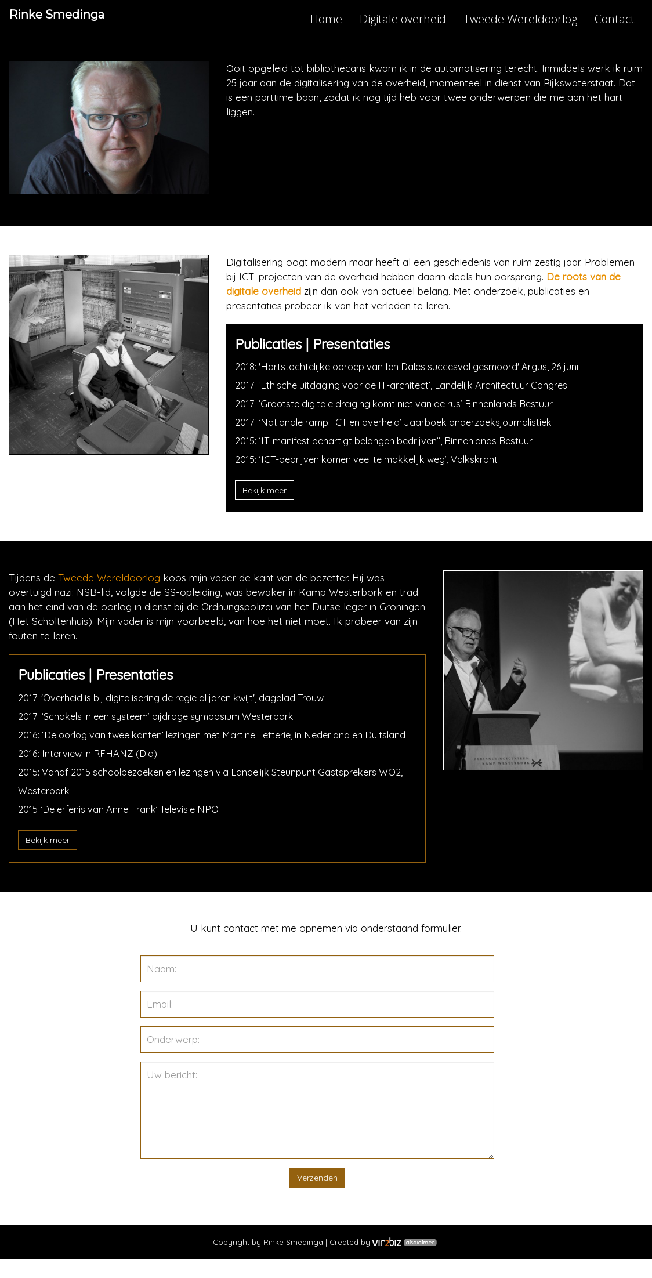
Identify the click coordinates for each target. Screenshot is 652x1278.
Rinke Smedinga (80, 20)
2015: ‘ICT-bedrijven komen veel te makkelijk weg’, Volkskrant (375, 459)
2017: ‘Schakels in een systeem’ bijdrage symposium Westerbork (163, 716)
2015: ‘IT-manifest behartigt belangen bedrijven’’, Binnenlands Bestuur (390, 441)
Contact (615, 19)
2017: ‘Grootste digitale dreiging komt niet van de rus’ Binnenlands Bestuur (401, 403)
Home (326, 19)
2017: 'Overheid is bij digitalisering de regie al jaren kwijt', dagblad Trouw (179, 698)
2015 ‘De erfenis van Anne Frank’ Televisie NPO (124, 827)
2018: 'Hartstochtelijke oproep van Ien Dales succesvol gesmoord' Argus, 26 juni (415, 366)
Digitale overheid (403, 19)
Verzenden (317, 1196)
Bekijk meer (264, 490)
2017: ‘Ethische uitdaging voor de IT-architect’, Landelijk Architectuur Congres (408, 385)
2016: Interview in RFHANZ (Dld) (90, 772)
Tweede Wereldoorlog (520, 19)
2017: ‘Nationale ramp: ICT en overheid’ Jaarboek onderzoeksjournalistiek (402, 422)
